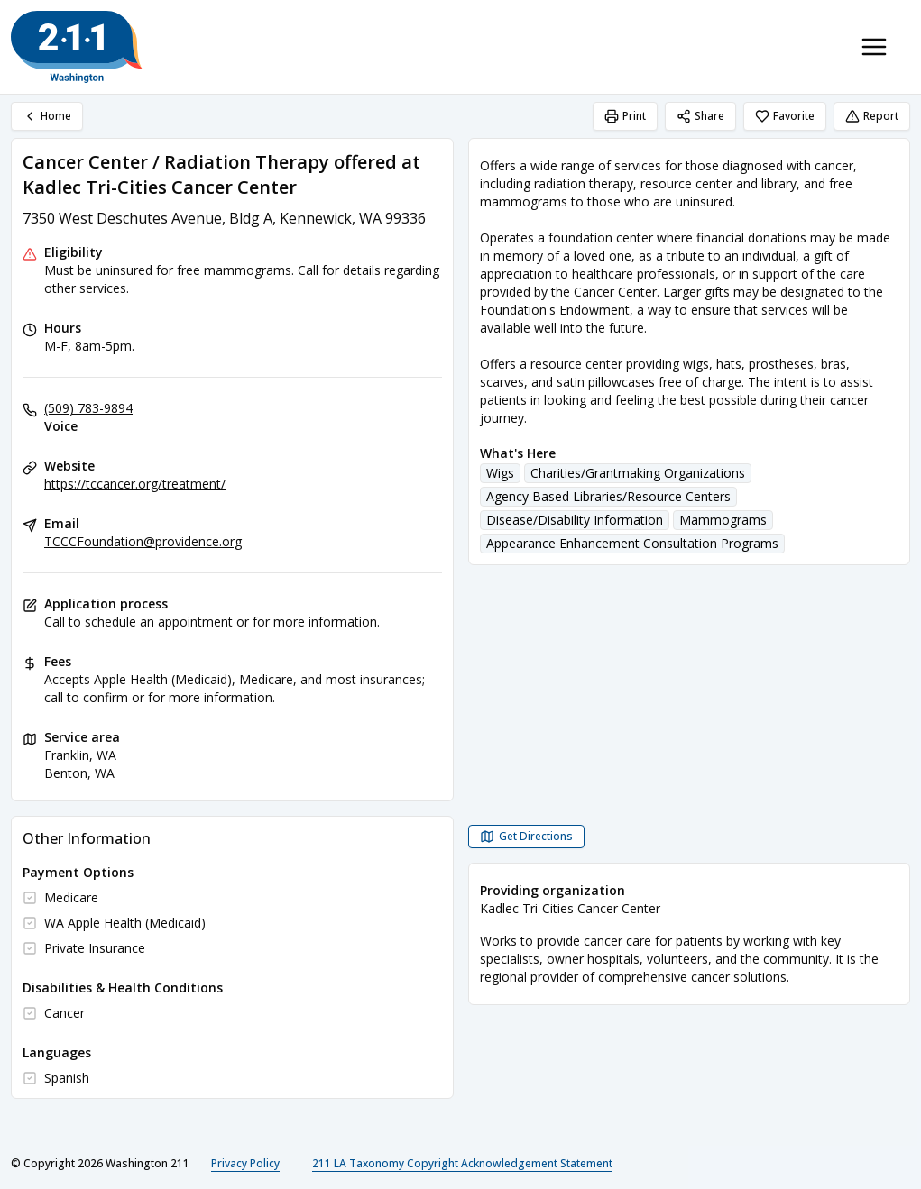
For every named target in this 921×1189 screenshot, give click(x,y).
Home (47, 115)
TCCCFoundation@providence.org (143, 541)
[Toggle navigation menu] (874, 46)
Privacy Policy (245, 1163)
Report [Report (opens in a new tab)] (871, 115)
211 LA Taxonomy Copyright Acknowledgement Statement (462, 1163)
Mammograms (723, 519)
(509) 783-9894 (88, 407)
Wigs (500, 472)
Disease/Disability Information (574, 519)
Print (625, 115)
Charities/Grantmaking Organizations (637, 472)
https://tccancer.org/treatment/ (135, 483)
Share (700, 115)
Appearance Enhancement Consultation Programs (632, 543)
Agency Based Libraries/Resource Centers (608, 496)
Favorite (785, 115)
